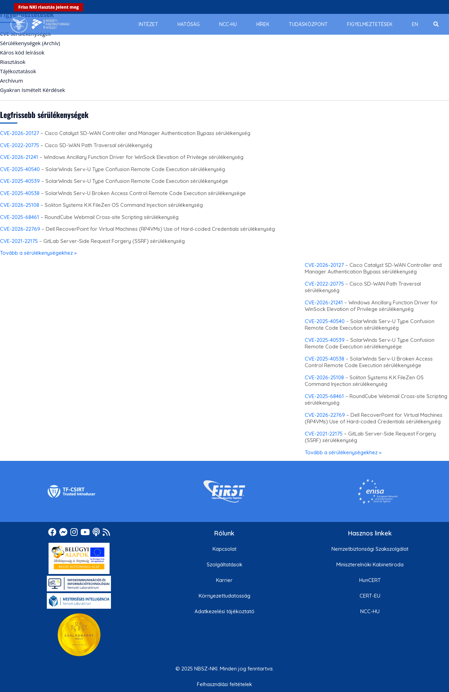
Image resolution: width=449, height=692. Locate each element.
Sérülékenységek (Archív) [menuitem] (30, 43)
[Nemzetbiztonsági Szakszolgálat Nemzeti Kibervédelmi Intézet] (40, 24)
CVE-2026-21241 (19, 157)
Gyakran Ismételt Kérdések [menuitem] (32, 89)
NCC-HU (370, 611)
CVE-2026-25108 (19, 205)
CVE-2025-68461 (19, 217)
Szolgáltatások (224, 564)
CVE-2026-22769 (20, 229)
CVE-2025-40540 (20, 169)
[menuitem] (148, 24)
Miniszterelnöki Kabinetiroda (370, 564)
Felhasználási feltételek (224, 684)
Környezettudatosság (224, 595)
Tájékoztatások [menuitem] (18, 71)
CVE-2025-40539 (20, 181)
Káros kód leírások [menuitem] (22, 52)
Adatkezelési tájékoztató (224, 611)
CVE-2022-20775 (19, 145)
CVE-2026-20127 (19, 133)
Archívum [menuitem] (11, 80)
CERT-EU (370, 595)
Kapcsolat (224, 549)
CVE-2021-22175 (19, 241)
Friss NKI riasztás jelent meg (48, 7)
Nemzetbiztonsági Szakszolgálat (369, 549)
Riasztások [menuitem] (12, 61)
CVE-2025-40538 (20, 193)
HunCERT (370, 580)
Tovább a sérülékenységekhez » (38, 253)
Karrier (224, 580)
